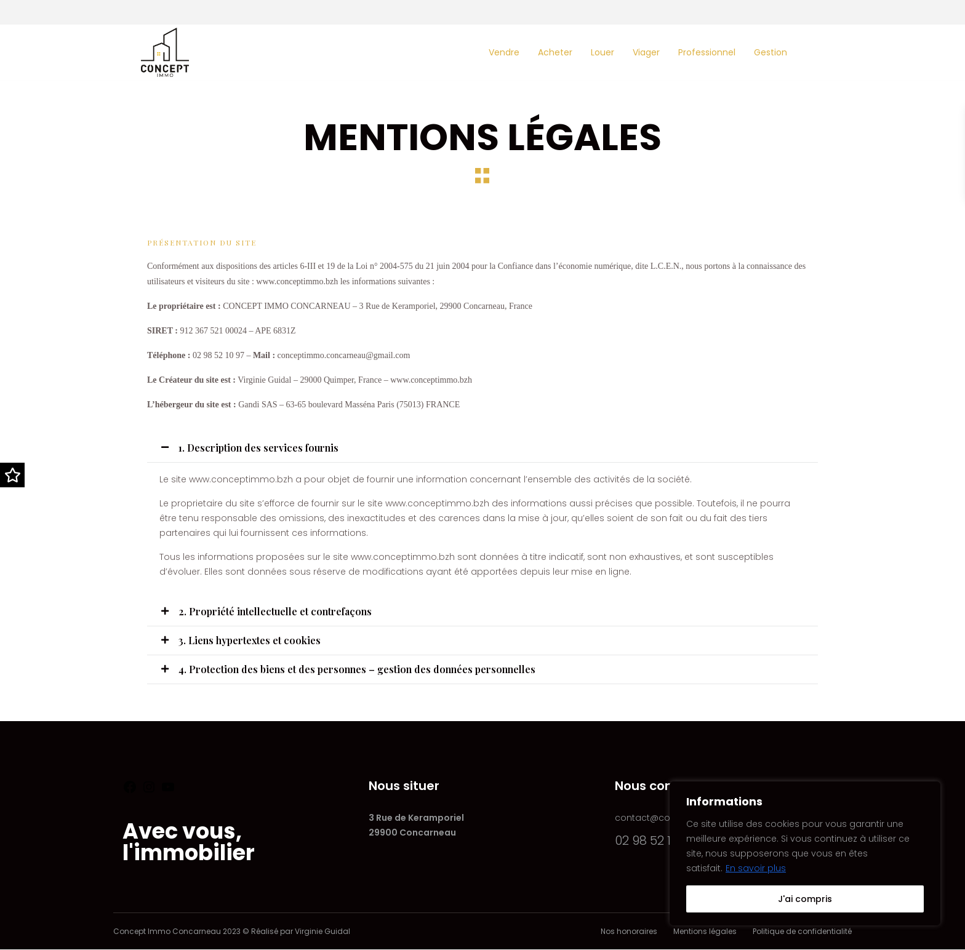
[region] (805, 853)
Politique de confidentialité (802, 931)
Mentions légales (705, 931)
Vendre (504, 52)
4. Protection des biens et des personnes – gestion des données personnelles (356, 669)
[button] (482, 448)
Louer (602, 52)
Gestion (770, 52)
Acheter (555, 52)
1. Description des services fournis (258, 447)
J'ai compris (805, 899)
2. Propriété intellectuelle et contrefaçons (275, 611)
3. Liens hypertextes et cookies (249, 640)
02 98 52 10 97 (655, 840)
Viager (646, 52)
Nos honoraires (629, 931)
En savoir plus (756, 868)
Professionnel (706, 52)
